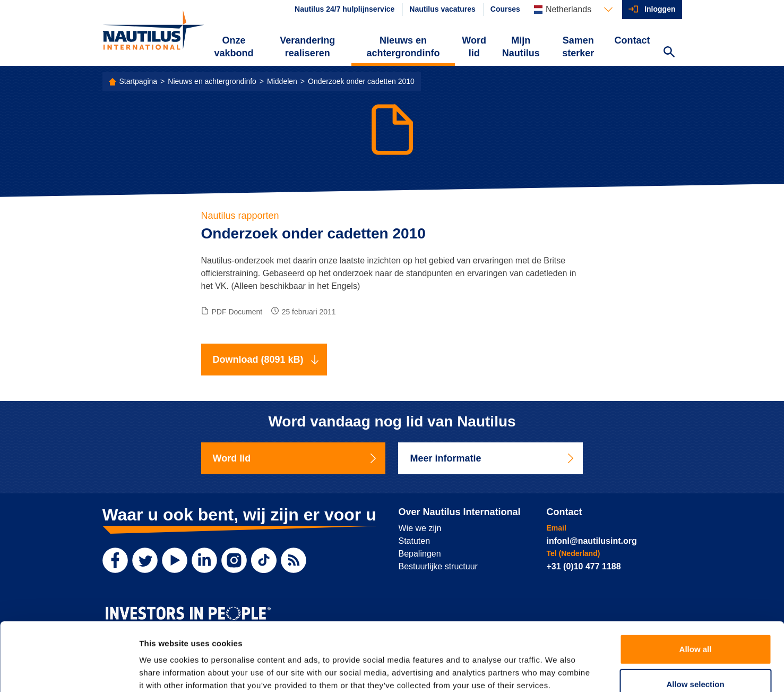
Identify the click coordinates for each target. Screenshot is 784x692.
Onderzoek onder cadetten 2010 (361, 81)
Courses (505, 9)
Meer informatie (492, 458)
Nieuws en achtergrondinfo (403, 46)
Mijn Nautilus (521, 46)
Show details (557, 671)
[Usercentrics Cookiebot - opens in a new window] (68, 671)
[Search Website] (669, 53)
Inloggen (659, 9)
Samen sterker (578, 46)
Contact (632, 40)
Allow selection (695, 622)
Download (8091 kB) (266, 359)
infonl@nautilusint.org (592, 540)
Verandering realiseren (307, 46)
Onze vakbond (233, 46)
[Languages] (573, 9)
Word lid (474, 46)
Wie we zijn (420, 528)
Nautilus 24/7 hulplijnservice (344, 9)
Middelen (282, 81)
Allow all (695, 587)
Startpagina (138, 81)
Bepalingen (420, 553)
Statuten (414, 540)
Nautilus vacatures (442, 9)
